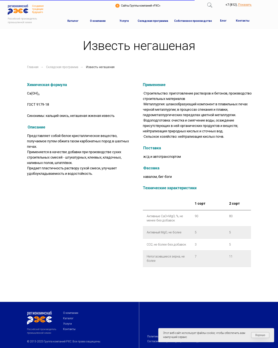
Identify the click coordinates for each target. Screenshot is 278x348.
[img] (209, 5)
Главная (32, 67)
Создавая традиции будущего (38, 9)
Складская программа (62, 67)
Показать (245, 5)
